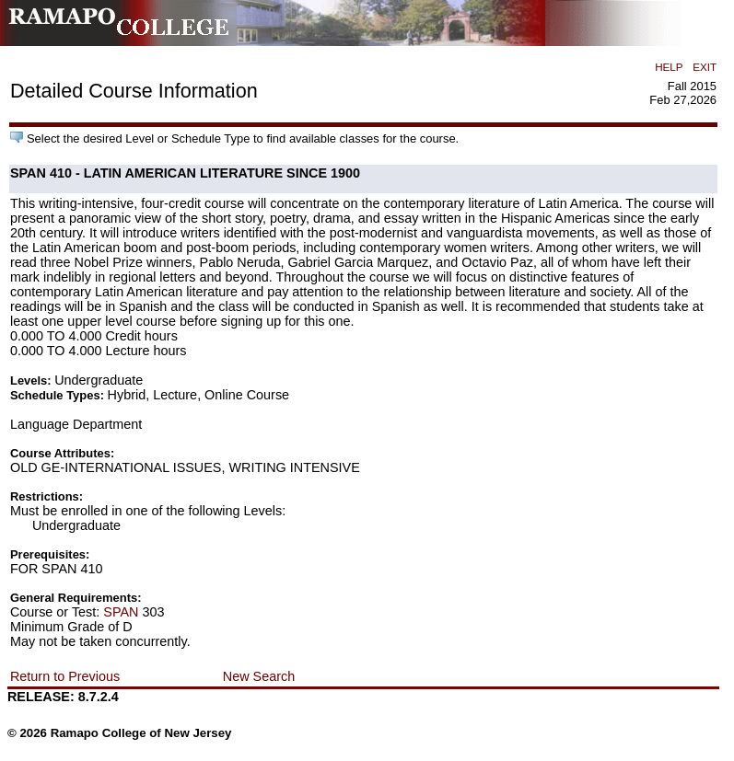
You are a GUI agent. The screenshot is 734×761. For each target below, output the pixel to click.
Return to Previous (65, 676)
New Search (259, 676)
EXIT (705, 67)
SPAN (120, 612)
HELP (668, 67)
